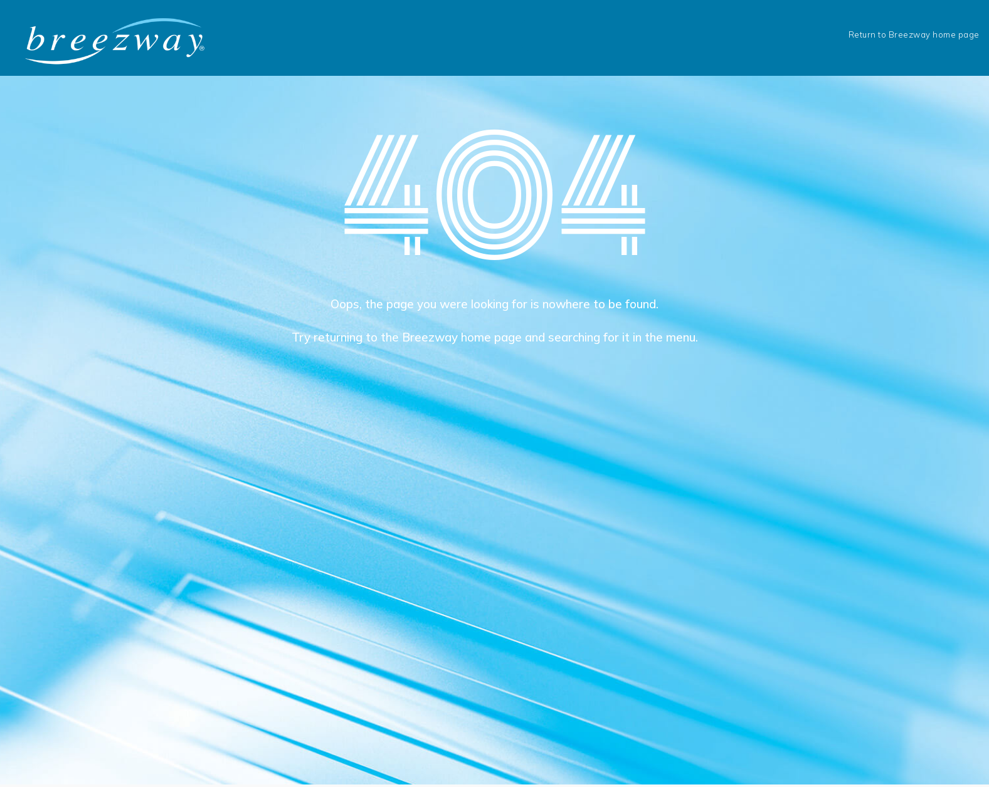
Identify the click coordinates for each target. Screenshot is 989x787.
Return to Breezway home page (914, 34)
